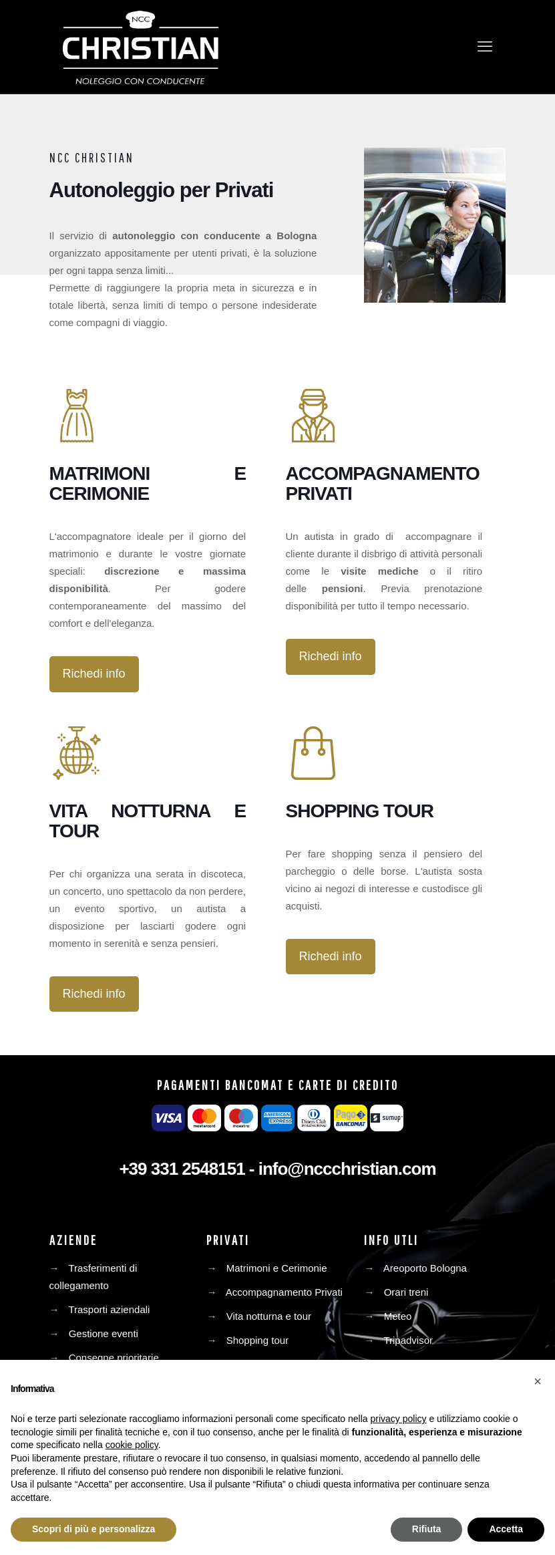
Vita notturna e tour (268, 1316)
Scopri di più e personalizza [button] (93, 1529)
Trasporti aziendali (109, 1309)
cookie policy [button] (132, 1444)
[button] (537, 1381)
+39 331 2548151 (181, 1169)
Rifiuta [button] (426, 1529)
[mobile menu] (485, 46)
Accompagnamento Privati (284, 1292)
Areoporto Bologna (425, 1268)
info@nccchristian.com (347, 1169)
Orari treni (406, 1292)
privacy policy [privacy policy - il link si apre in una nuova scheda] (399, 1418)
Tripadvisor (408, 1340)
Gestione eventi (103, 1333)
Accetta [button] (506, 1529)
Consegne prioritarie (114, 1357)
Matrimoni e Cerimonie (276, 1268)
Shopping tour (257, 1340)
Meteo (398, 1316)
